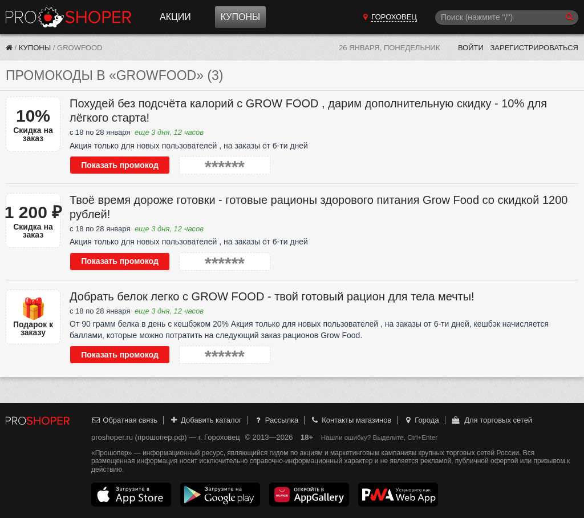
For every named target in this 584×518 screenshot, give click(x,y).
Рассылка (275, 420)
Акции (175, 17)
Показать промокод (120, 165)
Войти (471, 47)
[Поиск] (506, 17)
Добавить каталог (205, 420)
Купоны (240, 17)
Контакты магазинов (350, 420)
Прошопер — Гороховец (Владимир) (68, 17)
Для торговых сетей (491, 420)
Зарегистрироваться (534, 47)
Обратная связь (124, 420)
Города (421, 420)
